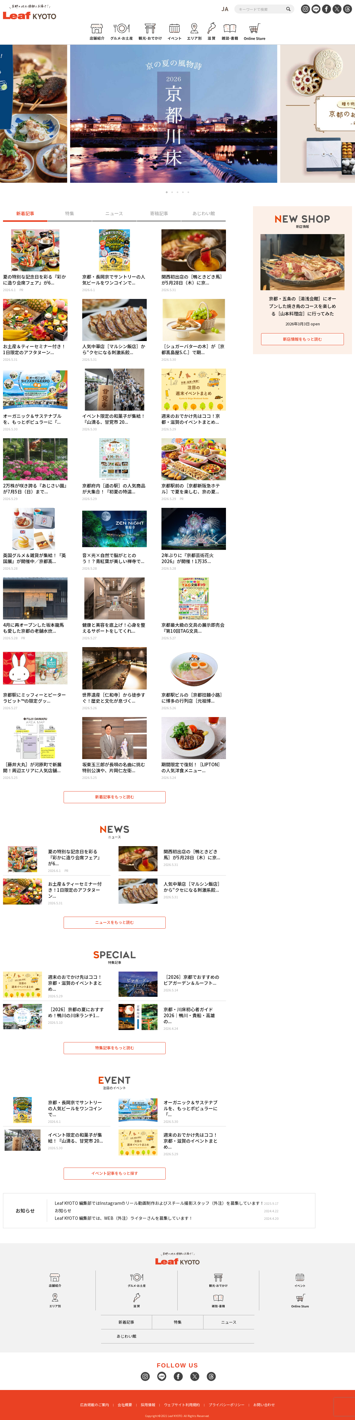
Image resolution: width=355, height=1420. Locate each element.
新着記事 (25, 213)
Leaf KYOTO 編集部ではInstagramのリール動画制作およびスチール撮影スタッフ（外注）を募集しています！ (159, 1203)
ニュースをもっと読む (114, 922)
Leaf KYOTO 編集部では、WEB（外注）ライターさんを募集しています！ (124, 1218)
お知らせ (63, 1210)
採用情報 (148, 1404)
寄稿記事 (159, 213)
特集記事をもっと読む (114, 1048)
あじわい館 (203, 213)
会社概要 (125, 1404)
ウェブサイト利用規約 (182, 1404)
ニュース (114, 213)
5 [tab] (188, 192)
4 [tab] (183, 192)
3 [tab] (177, 192)
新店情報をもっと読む (302, 339)
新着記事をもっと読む (114, 797)
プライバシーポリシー (227, 1404)
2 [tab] (172, 192)
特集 (69, 213)
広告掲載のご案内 (94, 1404)
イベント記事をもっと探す (114, 1173)
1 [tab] (166, 192)
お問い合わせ (264, 1404)
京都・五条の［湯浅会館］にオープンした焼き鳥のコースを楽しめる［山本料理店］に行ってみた (302, 306)
